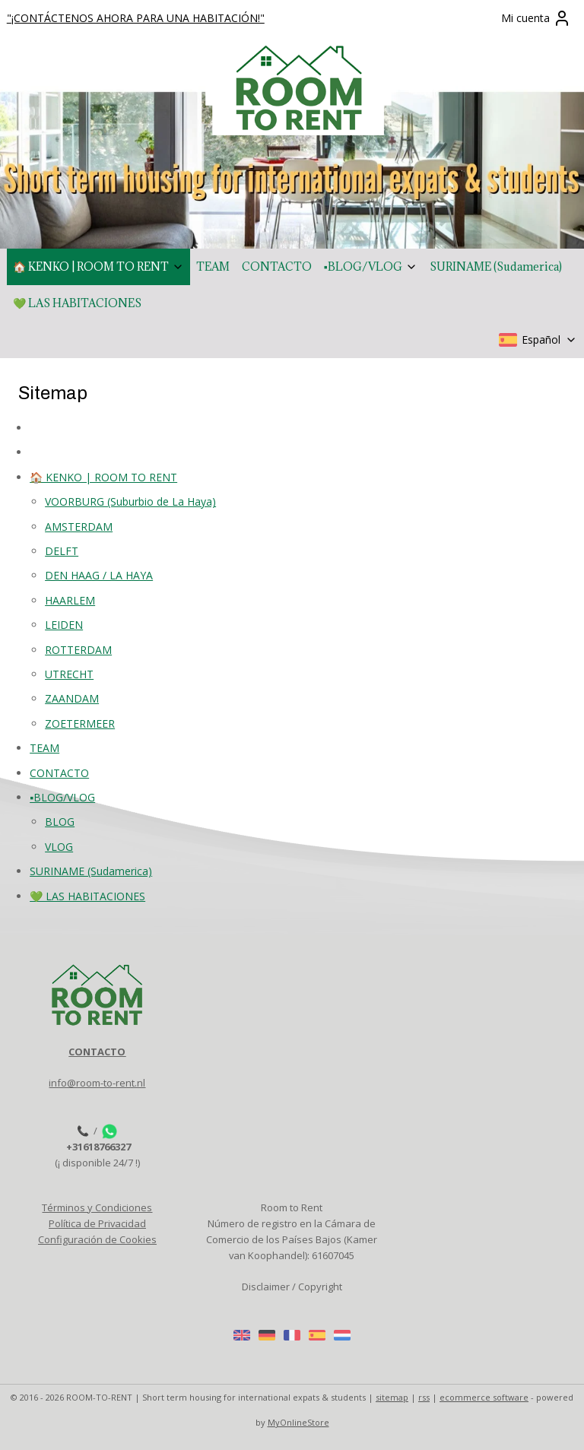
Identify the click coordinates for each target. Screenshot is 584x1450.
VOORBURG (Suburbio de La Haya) (130, 501)
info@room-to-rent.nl (97, 1083)
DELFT (61, 551)
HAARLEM (70, 599)
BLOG (60, 821)
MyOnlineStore (298, 1422)
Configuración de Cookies (97, 1239)
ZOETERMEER (80, 722)
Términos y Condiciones (97, 1207)
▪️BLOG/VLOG (370, 266)
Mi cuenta (536, 18)
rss (424, 1397)
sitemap (392, 1397)
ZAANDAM (72, 698)
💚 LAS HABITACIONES (77, 303)
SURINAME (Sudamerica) (496, 266)
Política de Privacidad (97, 1223)
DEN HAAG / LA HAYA (99, 575)
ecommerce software (484, 1397)
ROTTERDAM (78, 649)
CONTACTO (277, 266)
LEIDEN (64, 624)
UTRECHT (69, 674)
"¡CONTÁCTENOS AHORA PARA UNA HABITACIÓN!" (136, 18)
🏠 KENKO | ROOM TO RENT (98, 266)
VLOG (59, 846)
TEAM (213, 266)
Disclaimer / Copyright (292, 1286)
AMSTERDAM (79, 526)
